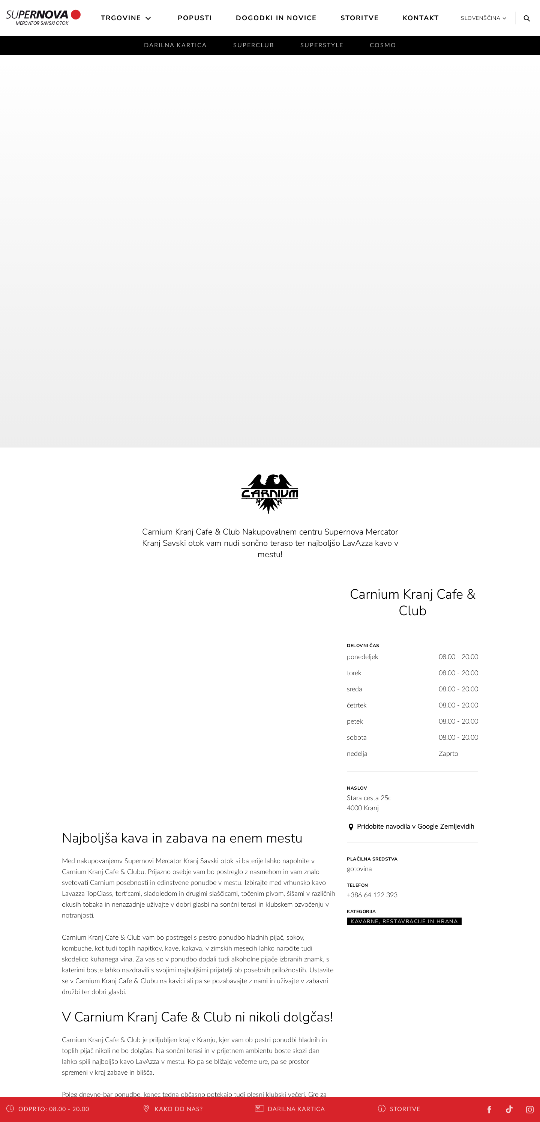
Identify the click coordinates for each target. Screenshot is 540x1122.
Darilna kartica (175, 45)
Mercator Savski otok (43, 18)
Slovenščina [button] (483, 18)
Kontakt (421, 18)
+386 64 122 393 (372, 895)
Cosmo (383, 45)
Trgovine (121, 18)
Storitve (359, 18)
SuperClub (253, 45)
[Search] (525, 18)
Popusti (195, 18)
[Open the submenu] (148, 18)
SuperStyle (322, 45)
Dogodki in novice (276, 18)
